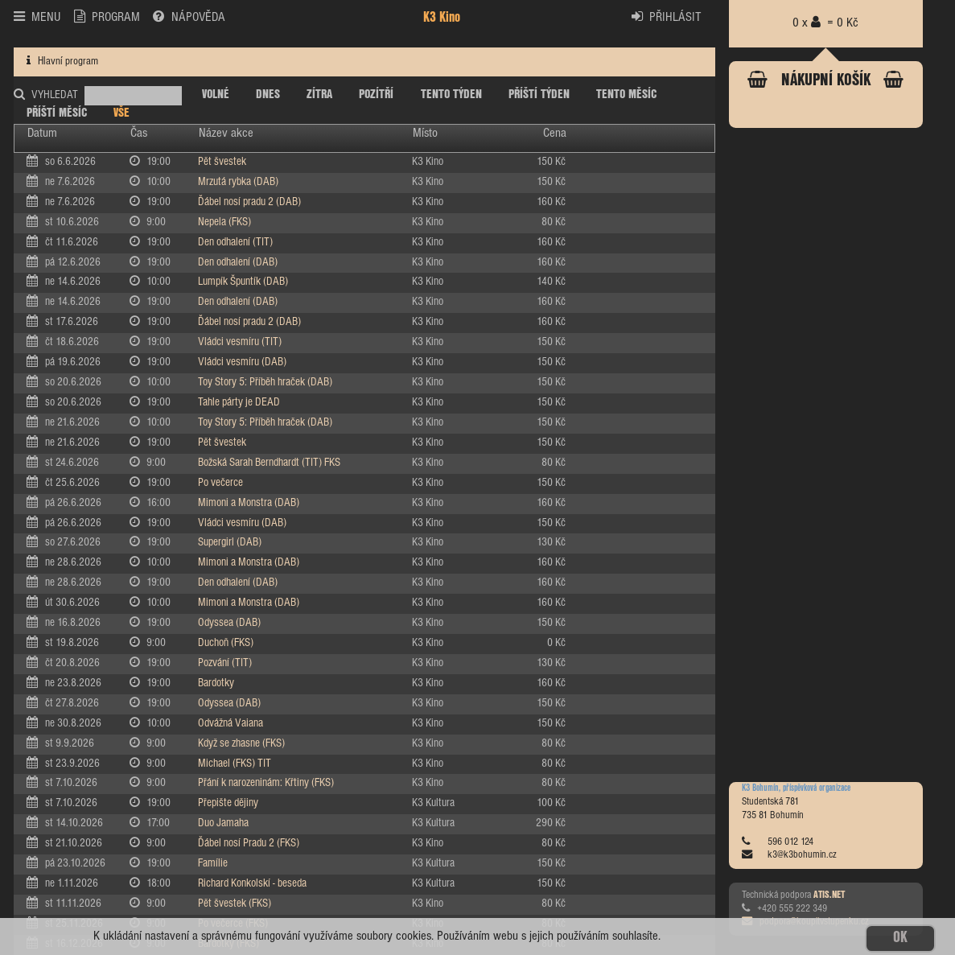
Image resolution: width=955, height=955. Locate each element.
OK (900, 938)
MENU (37, 16)
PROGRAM (107, 16)
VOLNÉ (215, 94)
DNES (268, 94)
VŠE (121, 113)
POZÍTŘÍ (376, 94)
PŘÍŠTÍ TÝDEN (539, 94)
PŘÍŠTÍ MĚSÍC (57, 113)
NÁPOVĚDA (188, 16)
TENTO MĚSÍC (626, 94)
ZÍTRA (319, 94)
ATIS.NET (829, 895)
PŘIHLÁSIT (667, 16)
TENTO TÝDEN (451, 94)
